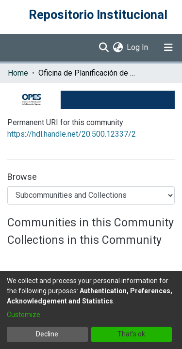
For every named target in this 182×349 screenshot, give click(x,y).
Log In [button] (138, 47)
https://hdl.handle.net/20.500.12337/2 (71, 134)
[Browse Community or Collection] (91, 195)
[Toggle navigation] (168, 47)
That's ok (131, 334)
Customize (23, 314)
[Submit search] (104, 47)
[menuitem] (118, 47)
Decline (47, 334)
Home (18, 73)
